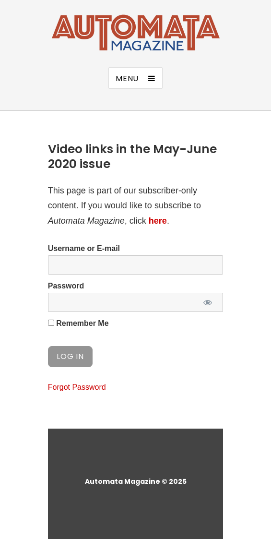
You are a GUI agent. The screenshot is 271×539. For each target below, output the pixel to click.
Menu (127, 78)
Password (66, 286)
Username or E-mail (84, 248)
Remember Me (78, 323)
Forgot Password (77, 387)
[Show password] (207, 302)
